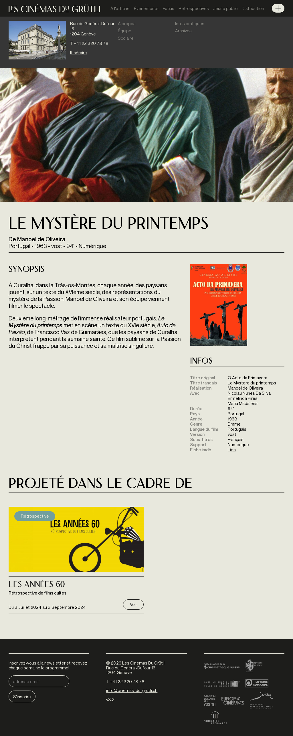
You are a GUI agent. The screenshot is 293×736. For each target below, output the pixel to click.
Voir (133, 604)
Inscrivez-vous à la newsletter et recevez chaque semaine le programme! (48, 665)
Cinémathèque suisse (222, 666)
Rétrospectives (194, 8)
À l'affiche (120, 8)
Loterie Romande (257, 683)
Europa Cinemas (232, 700)
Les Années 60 (37, 585)
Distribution (253, 8)
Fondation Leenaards (215, 717)
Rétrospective (35, 515)
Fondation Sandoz (261, 700)
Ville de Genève (222, 683)
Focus (168, 8)
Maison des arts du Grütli (209, 700)
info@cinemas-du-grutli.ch (131, 690)
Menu (278, 8)
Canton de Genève (254, 666)
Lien (232, 449)
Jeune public (225, 8)
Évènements (146, 8)
